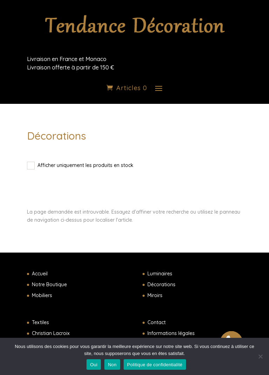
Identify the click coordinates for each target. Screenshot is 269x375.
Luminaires (159, 273)
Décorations (161, 284)
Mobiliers (42, 295)
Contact (156, 322)
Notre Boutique (49, 284)
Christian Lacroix (51, 333)
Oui (93, 364)
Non (112, 364)
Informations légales (171, 333)
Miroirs (155, 295)
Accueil (40, 273)
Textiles (40, 322)
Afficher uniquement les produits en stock (85, 165)
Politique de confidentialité (154, 364)
